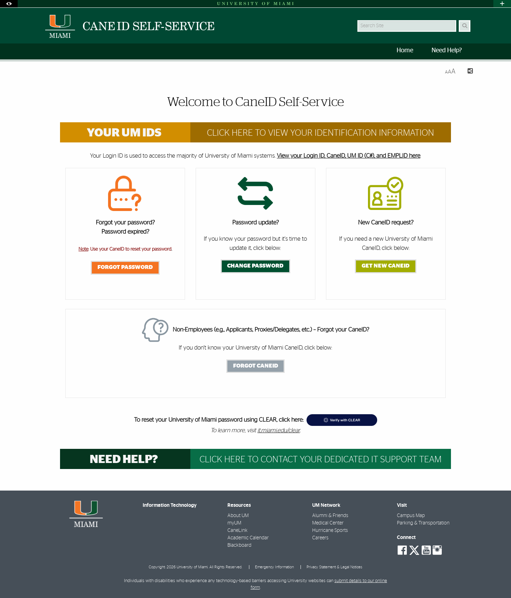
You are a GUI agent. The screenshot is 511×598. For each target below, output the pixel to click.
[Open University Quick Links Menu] (502, 3)
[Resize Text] (450, 71)
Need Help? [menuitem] (447, 50)
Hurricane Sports (330, 530)
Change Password (255, 266)
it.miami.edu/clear (278, 430)
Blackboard (239, 545)
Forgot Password (125, 267)
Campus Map (411, 515)
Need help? (124, 459)
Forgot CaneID (255, 366)
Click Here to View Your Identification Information (320, 133)
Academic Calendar (248, 537)
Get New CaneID (386, 266)
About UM (238, 515)
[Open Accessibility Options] (9, 3)
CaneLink (237, 530)
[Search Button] (464, 26)
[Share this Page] (467, 72)
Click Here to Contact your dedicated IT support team (320, 459)
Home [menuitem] (405, 50)
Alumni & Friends (330, 515)
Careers (320, 537)
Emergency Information (274, 567)
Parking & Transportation (423, 523)
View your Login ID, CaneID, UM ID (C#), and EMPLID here (348, 156)
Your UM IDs (124, 133)
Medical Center (328, 523)
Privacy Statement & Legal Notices (334, 567)
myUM (234, 523)
